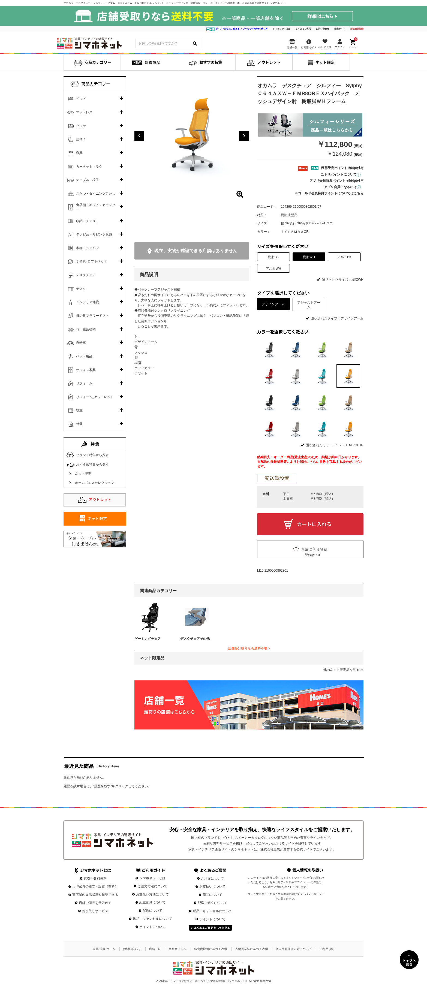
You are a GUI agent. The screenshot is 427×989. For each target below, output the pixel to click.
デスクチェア (86, 275)
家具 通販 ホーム (104, 949)
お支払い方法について (152, 894)
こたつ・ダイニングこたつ (95, 193)
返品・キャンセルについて (152, 919)
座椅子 (81, 139)
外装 (79, 424)
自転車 (81, 343)
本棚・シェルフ (87, 248)
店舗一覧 (155, 949)
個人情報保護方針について (294, 949)
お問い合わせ (322, 29)
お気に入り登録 (314, 549)
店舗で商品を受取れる (95, 903)
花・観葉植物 (86, 329)
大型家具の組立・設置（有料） (95, 886)
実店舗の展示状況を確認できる (95, 895)
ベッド (81, 99)
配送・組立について (212, 903)
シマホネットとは (281, 29)
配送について (152, 910)
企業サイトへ (178, 949)
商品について (212, 895)
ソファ (81, 126)
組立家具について (152, 902)
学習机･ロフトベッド (91, 261)
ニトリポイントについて (341, 174)
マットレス (84, 112)
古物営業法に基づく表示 (251, 949)
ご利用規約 (326, 949)
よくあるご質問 (303, 29)
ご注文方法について (152, 886)
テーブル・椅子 (87, 180)
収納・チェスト (87, 221)
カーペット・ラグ (89, 166)
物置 (79, 410)
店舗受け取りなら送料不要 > (249, 648)
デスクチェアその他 (195, 639)
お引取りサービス (95, 911)
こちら (358, 193)
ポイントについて (152, 927)
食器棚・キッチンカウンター (95, 207)
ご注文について (212, 879)
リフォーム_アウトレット (95, 397)
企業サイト (339, 29)
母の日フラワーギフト (92, 316)
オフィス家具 (86, 370)
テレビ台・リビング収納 (94, 234)
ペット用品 (84, 356)
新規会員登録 (356, 29)
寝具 (79, 153)
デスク (81, 289)
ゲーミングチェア (147, 639)
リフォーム (84, 383)
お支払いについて (212, 886)
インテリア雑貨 (87, 302)
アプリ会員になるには (342, 187)
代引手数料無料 (95, 879)
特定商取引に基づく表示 (210, 949)
